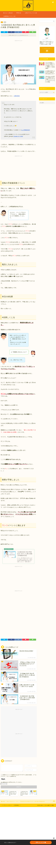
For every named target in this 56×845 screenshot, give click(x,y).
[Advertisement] (18, 52)
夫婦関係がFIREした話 (9, 16)
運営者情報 (16, 805)
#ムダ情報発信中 (25, 130)
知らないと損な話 (8, 13)
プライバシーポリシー (7, 805)
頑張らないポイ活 (41, 842)
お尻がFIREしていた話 (31, 13)
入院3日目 (17, 96)
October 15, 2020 (18, 136)
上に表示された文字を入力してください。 (12, 782)
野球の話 (18, 13)
